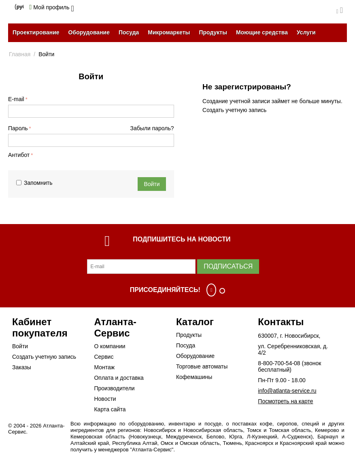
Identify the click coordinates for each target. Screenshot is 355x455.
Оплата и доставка (118, 378)
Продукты (213, 32)
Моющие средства (262, 32)
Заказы (21, 367)
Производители (114, 388)
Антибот (19, 155)
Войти (151, 184)
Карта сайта (109, 409)
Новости (105, 399)
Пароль (18, 128)
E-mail (16, 99)
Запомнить (34, 183)
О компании (109, 346)
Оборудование (89, 32)
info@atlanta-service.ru (287, 390)
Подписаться (228, 266)
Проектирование (36, 32)
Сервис (103, 356)
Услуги (306, 32)
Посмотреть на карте (285, 401)
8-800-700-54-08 (279, 363)
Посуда (129, 32)
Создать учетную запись (234, 110)
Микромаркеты (169, 32)
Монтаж (104, 367)
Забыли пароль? (152, 128)
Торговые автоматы (201, 366)
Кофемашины (194, 377)
